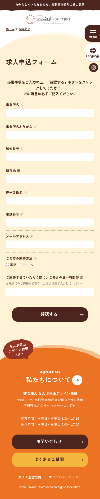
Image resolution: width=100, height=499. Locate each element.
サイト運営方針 (29, 477)
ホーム (10, 29)
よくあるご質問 (49, 459)
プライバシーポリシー (65, 477)
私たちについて (48, 380)
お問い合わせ (49, 441)
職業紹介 (24, 29)
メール (27, 265)
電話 (11, 265)
